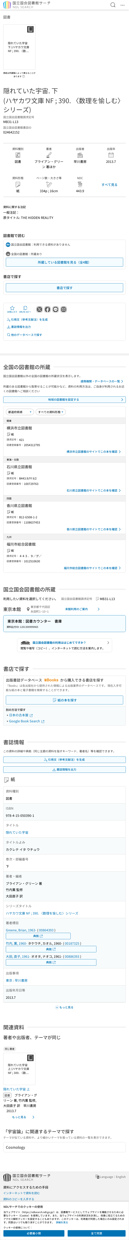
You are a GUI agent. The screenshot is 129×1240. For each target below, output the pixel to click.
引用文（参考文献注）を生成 (27, 319)
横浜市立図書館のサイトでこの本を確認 (94, 451)
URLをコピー (25, 309)
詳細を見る (62, 1222)
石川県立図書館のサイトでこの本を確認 (94, 490)
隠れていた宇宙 (17, 832)
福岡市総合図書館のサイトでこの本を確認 (93, 568)
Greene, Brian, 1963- (21, 930)
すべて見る (109, 184)
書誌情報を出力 (19, 327)
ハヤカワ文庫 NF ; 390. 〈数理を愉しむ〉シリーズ (42, 913)
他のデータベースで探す (24, 335)
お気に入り (12, 309)
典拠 (38, 936)
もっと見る (24, 1117)
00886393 (72, 956)
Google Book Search (27, 721)
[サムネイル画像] (20, 1069)
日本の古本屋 (21, 714)
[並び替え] (20, 412)
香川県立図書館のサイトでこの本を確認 (94, 529)
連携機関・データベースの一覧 (102, 381)
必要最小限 (34, 1233)
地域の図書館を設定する (86, 399)
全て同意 (96, 1233)
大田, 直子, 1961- (18, 956)
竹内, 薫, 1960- (16, 943)
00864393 (46, 930)
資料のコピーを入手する (18, 1199)
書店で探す (65, 287)
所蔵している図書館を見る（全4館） (64, 262)
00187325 (72, 943)
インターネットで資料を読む (21, 1193)
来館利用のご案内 (83, 609)
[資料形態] (51, 412)
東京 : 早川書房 (17, 980)
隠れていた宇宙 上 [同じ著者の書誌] (16, 1089)
